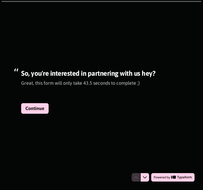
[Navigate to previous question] (136, 177)
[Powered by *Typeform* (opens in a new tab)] (173, 177)
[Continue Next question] (35, 108)
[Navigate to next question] (145, 177)
